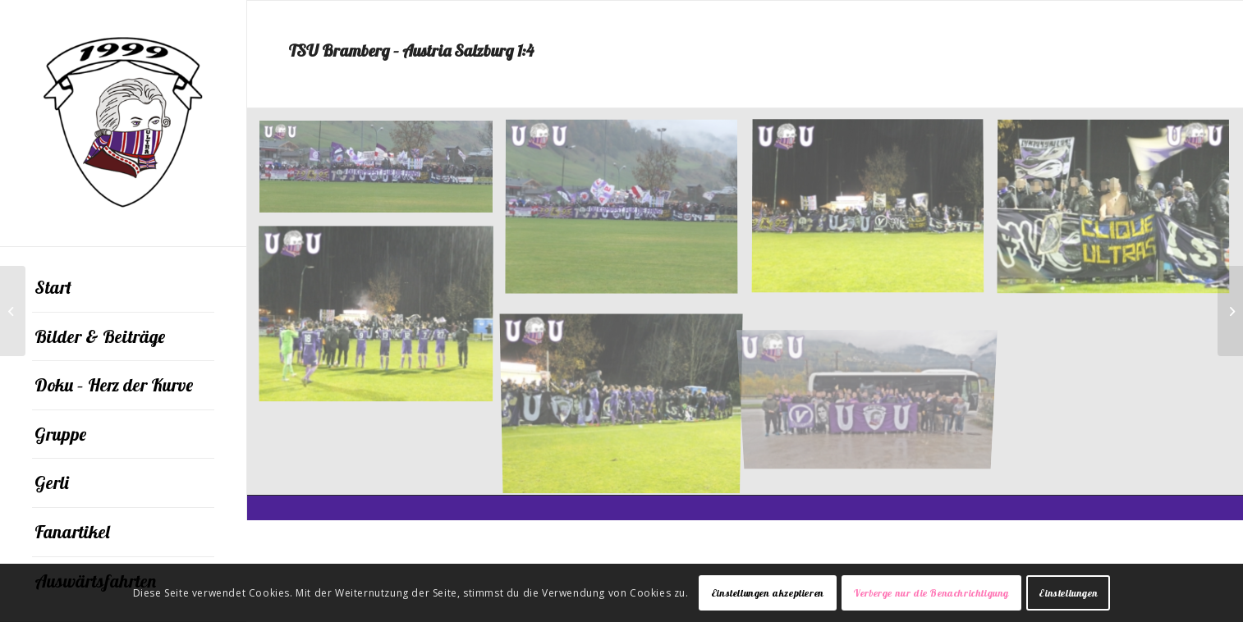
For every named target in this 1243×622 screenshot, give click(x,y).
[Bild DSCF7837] (382, 318)
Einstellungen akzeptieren (767, 593)
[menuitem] (123, 288)
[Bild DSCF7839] (627, 401)
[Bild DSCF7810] (627, 214)
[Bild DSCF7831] (1119, 214)
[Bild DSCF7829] (874, 214)
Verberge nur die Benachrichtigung (931, 593)
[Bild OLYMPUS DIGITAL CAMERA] (874, 379)
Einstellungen (1068, 593)
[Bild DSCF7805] (382, 173)
